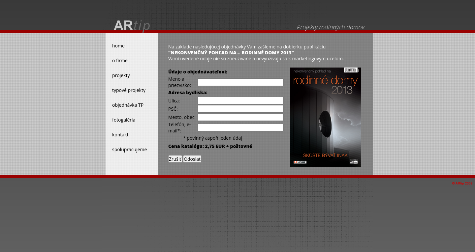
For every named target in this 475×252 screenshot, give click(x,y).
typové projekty (128, 90)
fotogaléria (123, 120)
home (118, 45)
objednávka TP (127, 105)
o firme (120, 60)
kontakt (120, 134)
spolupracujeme (129, 149)
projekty (121, 75)
